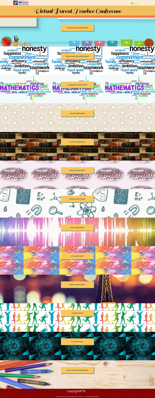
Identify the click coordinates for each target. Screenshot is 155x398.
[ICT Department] (77, 341)
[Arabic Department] (77, 113)
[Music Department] (77, 227)
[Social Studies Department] (77, 370)
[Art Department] (77, 256)
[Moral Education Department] (77, 56)
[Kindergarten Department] (77, 28)
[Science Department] (77, 199)
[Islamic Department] (77, 142)
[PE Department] (77, 313)
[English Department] (77, 170)
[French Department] (77, 284)
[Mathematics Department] (77, 85)
